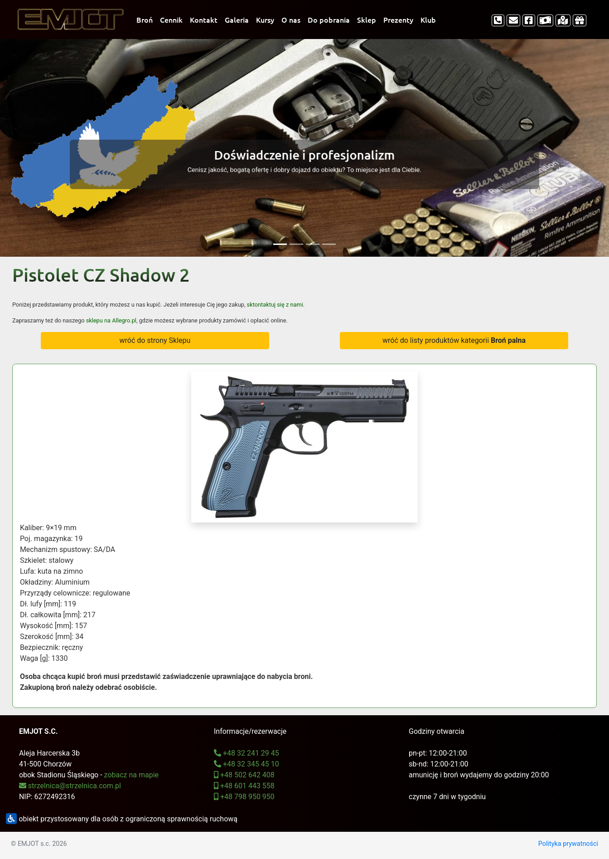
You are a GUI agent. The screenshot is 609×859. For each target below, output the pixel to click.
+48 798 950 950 (244, 796)
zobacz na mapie (131, 775)
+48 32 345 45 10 (246, 764)
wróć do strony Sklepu (154, 340)
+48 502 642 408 (244, 775)
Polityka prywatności (568, 844)
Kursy (265, 19)
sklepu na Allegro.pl (111, 320)
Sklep (366, 19)
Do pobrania (329, 19)
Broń (144, 19)
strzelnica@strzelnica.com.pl (70, 785)
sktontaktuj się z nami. (276, 304)
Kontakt (204, 19)
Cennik (171, 19)
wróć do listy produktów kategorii (454, 340)
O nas (290, 19)
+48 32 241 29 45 (246, 753)
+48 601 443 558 (244, 785)
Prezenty (398, 19)
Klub (428, 19)
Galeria (237, 19)
